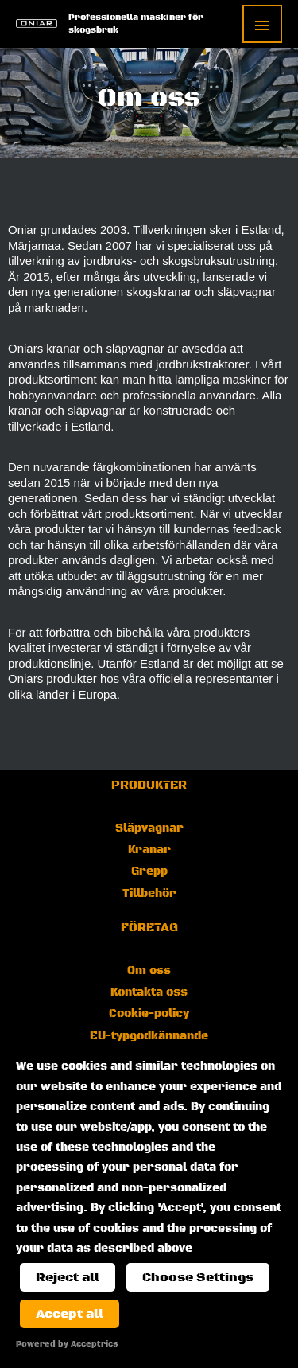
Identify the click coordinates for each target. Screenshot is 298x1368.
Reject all (67, 1277)
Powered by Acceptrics (67, 1344)
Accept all (69, 1314)
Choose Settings (197, 1277)
